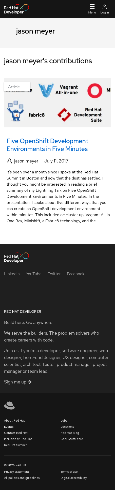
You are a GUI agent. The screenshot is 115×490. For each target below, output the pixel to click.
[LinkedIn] (12, 273)
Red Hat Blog (70, 433)
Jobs (64, 421)
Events (8, 427)
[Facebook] (75, 273)
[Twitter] (54, 273)
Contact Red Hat (16, 433)
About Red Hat (14, 421)
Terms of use (69, 472)
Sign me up (18, 382)
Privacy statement (16, 472)
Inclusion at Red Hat (18, 439)
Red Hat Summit (15, 445)
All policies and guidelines (22, 478)
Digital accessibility (74, 478)
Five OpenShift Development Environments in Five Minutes (47, 145)
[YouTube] (34, 273)
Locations (67, 427)
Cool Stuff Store (72, 439)
